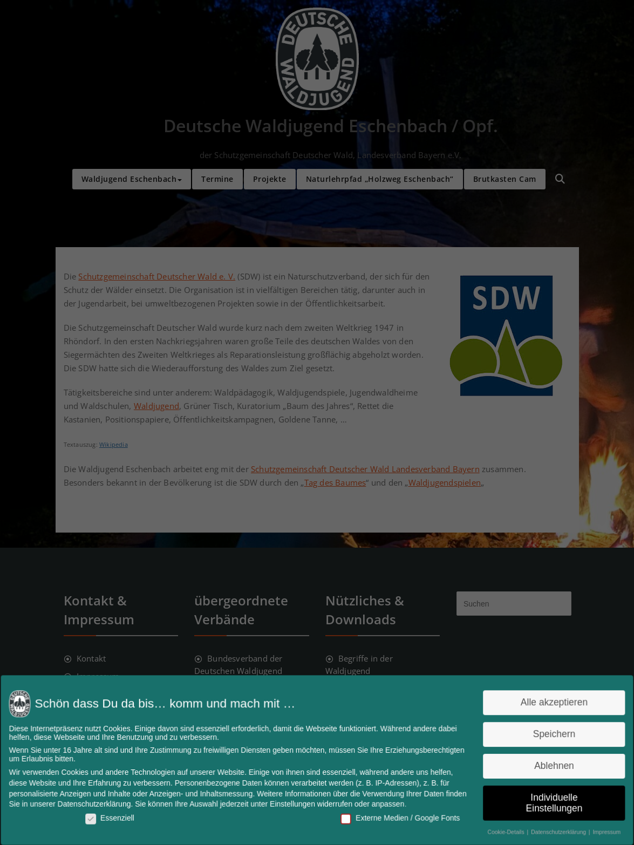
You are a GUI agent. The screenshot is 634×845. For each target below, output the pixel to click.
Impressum (598, 829)
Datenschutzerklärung (101, 803)
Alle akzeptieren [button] (547, 704)
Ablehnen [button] (547, 765)
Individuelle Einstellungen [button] (547, 801)
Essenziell (116, 816)
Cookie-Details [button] (501, 829)
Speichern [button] (547, 735)
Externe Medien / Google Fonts (398, 816)
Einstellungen (293, 803)
